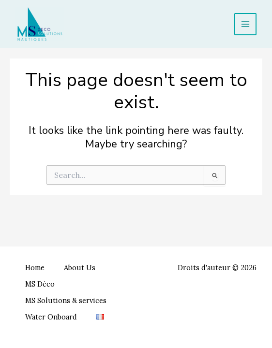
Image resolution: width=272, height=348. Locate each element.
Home (35, 267)
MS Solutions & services (65, 300)
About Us (79, 267)
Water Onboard (51, 316)
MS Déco (40, 284)
